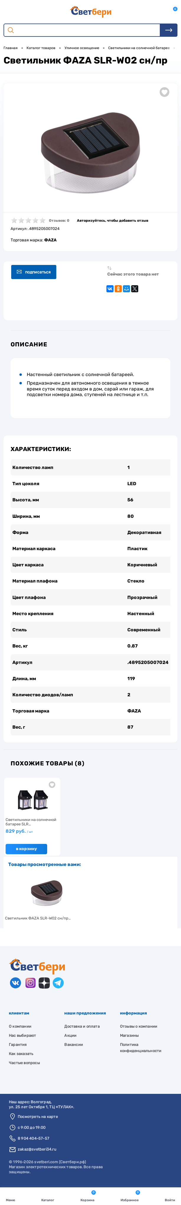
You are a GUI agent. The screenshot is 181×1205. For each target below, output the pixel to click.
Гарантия (18, 1048)
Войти (170, 1195)
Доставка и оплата (81, 1030)
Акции (70, 1039)
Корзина (88, 1195)
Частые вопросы (24, 1066)
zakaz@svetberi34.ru (37, 1153)
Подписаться (35, 272)
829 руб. (19, 835)
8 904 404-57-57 (33, 1142)
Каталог (47, 1195)
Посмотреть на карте (38, 1120)
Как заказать (21, 1057)
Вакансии (73, 1048)
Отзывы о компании (138, 1030)
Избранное (130, 1195)
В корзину (26, 852)
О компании (20, 1030)
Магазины (129, 1039)
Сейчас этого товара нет (133, 274)
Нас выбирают (22, 1039)
